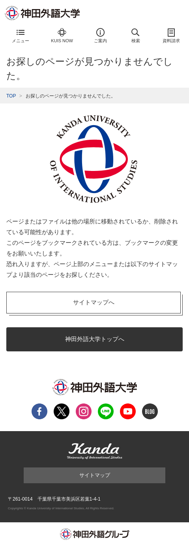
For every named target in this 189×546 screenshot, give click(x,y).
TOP (11, 96)
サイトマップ (94, 475)
